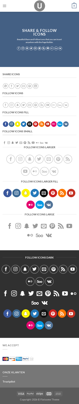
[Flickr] (52, 48)
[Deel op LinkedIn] (35, 86)
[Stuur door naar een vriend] (23, 86)
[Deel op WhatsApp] (5, 86)
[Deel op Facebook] (11, 86)
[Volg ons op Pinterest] (39, 48)
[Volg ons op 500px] (56, 48)
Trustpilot (9, 381)
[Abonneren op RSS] (44, 48)
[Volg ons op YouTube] (48, 48)
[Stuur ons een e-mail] (35, 48)
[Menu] (5, 6)
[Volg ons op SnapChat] (27, 48)
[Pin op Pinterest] (29, 86)
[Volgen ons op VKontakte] (60, 48)
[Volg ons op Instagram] (23, 48)
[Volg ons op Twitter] (31, 48)
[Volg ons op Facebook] (19, 48)
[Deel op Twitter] (17, 86)
